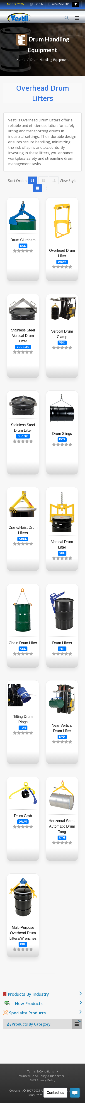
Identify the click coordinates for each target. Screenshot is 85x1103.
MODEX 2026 (15, 4)
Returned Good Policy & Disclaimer (40, 1076)
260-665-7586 (58, 4)
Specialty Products (24, 1013)
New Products (29, 1003)
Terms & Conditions (40, 1071)
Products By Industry (26, 994)
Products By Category (29, 1024)
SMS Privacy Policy (42, 1080)
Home (20, 59)
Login (36, 4)
